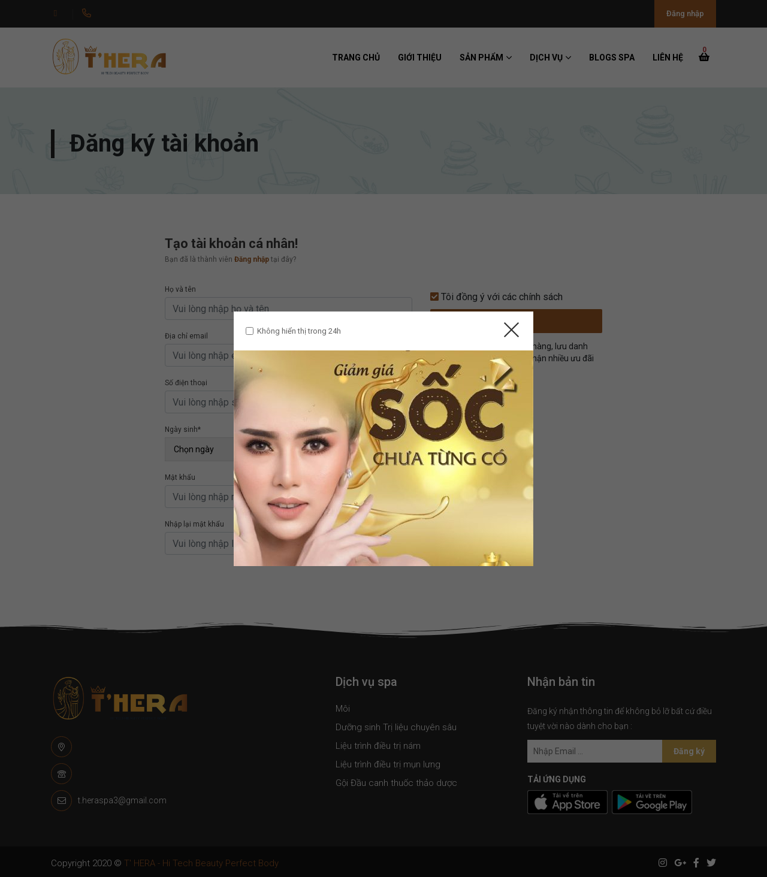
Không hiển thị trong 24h (299, 331)
